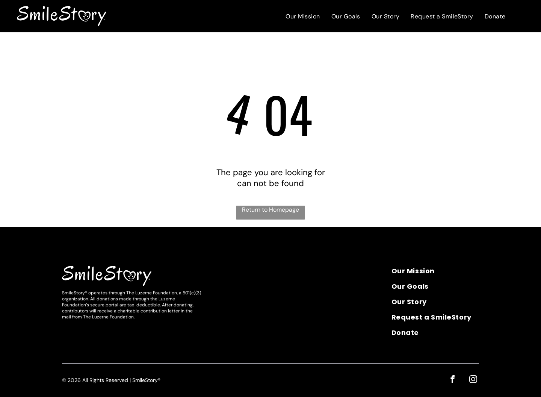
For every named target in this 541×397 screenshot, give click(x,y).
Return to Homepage (270, 210)
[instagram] (473, 379)
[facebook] (454, 379)
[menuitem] (302, 16)
